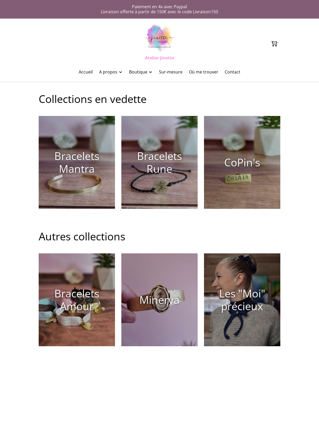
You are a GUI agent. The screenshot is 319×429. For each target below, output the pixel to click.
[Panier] (274, 44)
